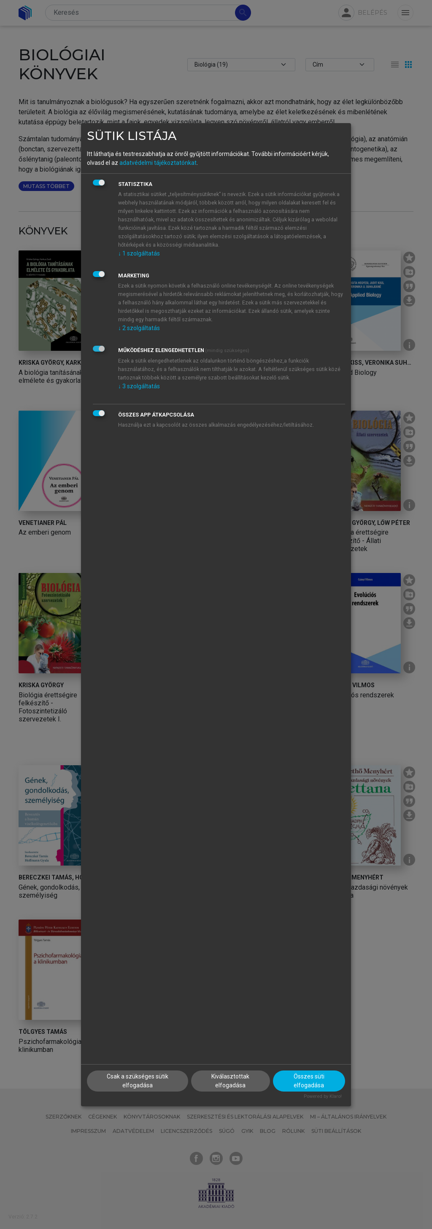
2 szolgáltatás (139, 328)
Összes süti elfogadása (309, 1081)
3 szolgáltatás (139, 386)
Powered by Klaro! (323, 1096)
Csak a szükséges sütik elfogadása (137, 1081)
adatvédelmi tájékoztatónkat (158, 162)
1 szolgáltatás (139, 253)
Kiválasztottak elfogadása (230, 1081)
